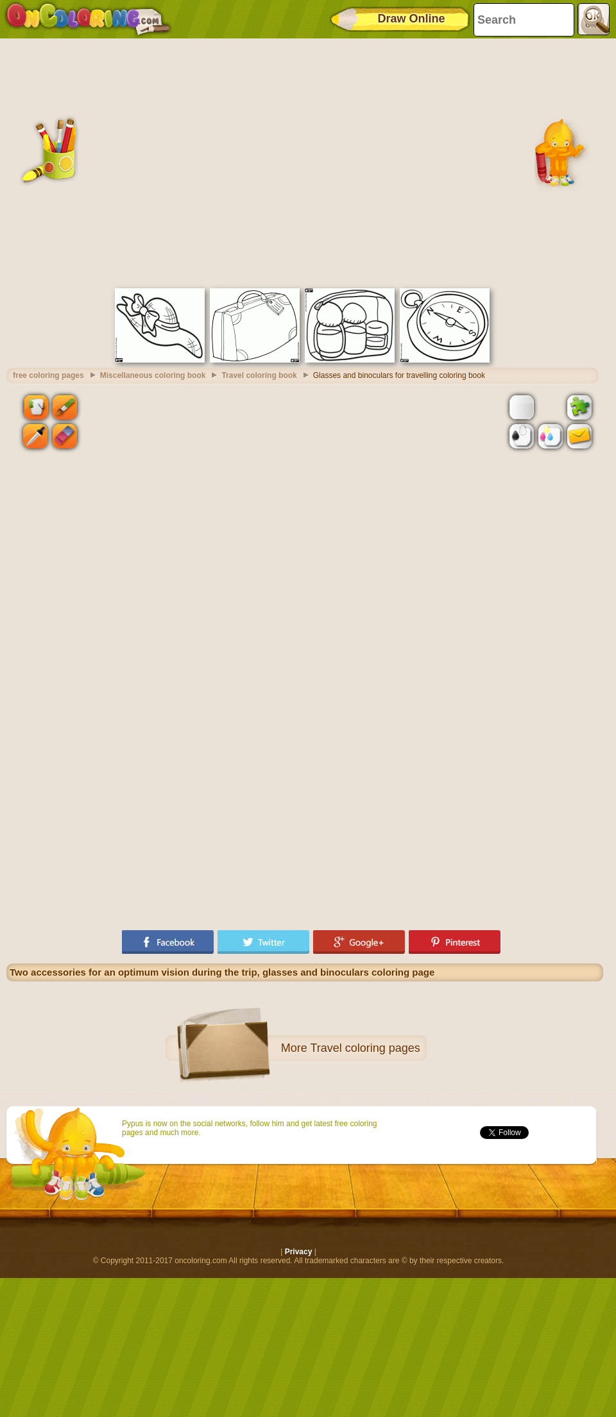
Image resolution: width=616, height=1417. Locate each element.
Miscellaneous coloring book (153, 375)
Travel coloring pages (365, 1048)
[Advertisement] (120, 162)
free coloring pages (48, 375)
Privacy (298, 1251)
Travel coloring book (258, 375)
